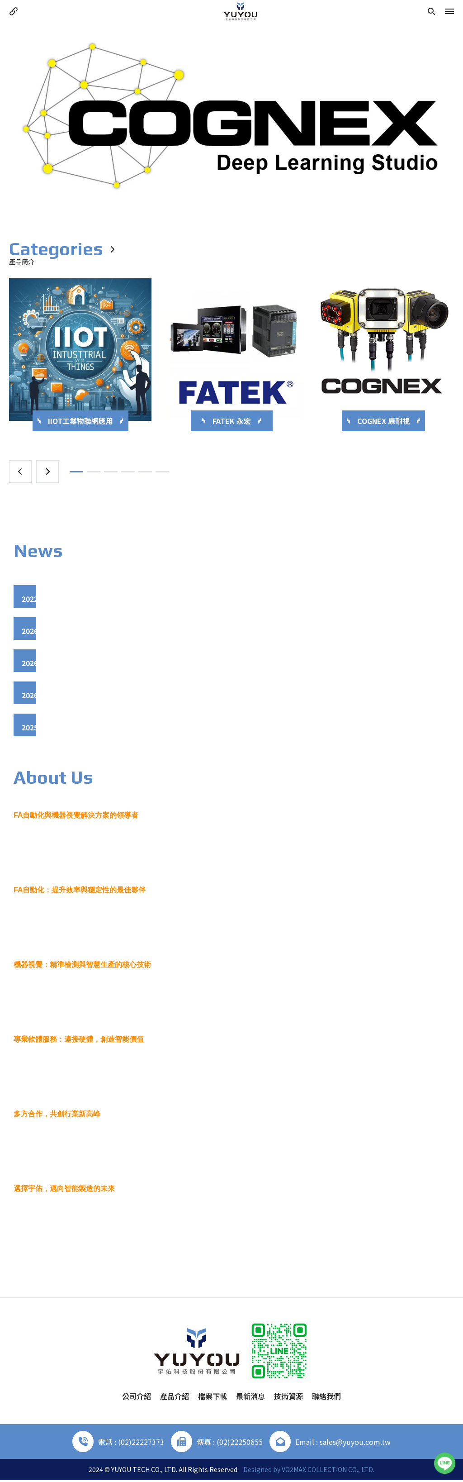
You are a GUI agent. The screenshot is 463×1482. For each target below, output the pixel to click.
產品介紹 (174, 1397)
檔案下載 (212, 1397)
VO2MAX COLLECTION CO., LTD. (328, 1471)
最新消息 (250, 1397)
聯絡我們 (326, 1397)
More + (231, 1260)
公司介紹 (136, 1397)
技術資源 (288, 1397)
